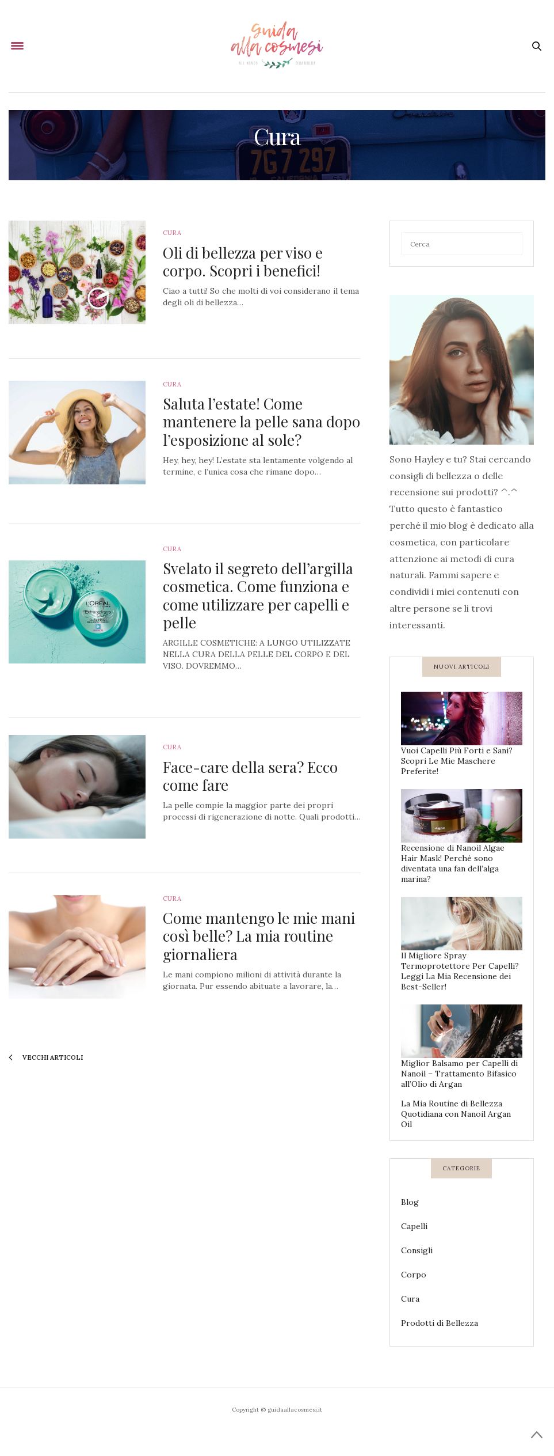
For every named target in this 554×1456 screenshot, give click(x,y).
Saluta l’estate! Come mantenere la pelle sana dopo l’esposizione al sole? (261, 421)
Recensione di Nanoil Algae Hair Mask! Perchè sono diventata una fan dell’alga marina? (453, 863)
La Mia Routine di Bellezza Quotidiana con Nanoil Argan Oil (456, 1113)
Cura (172, 233)
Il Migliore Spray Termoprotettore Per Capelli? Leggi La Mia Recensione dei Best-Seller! (460, 971)
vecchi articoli (46, 1057)
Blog (410, 1202)
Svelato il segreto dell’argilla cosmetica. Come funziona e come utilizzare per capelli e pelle (258, 595)
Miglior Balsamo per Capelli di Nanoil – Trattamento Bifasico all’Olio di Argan (459, 1073)
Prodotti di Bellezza (439, 1323)
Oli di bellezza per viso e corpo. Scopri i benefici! (243, 261)
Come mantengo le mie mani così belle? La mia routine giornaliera (259, 936)
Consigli (417, 1250)
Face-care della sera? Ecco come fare (250, 776)
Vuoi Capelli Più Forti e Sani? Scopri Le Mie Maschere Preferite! (457, 760)
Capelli (414, 1226)
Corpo (413, 1274)
